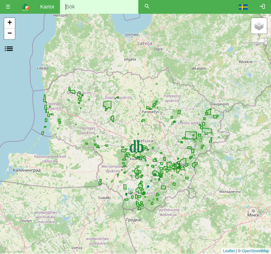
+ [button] (9, 23)
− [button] (9, 34)
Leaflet (229, 251)
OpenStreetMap (255, 251)
